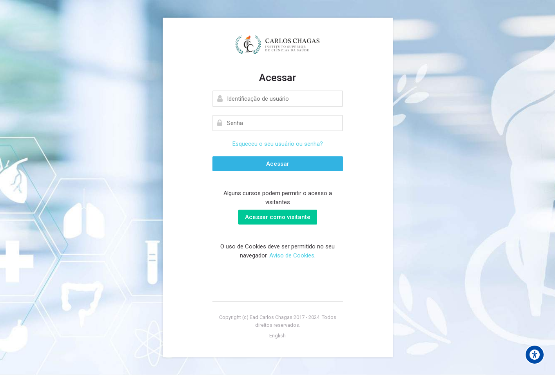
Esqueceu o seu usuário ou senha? (277, 143)
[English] (277, 336)
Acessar (277, 163)
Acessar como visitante (277, 217)
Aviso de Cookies (291, 255)
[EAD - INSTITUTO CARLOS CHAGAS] (277, 44)
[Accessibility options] (534, 354)
